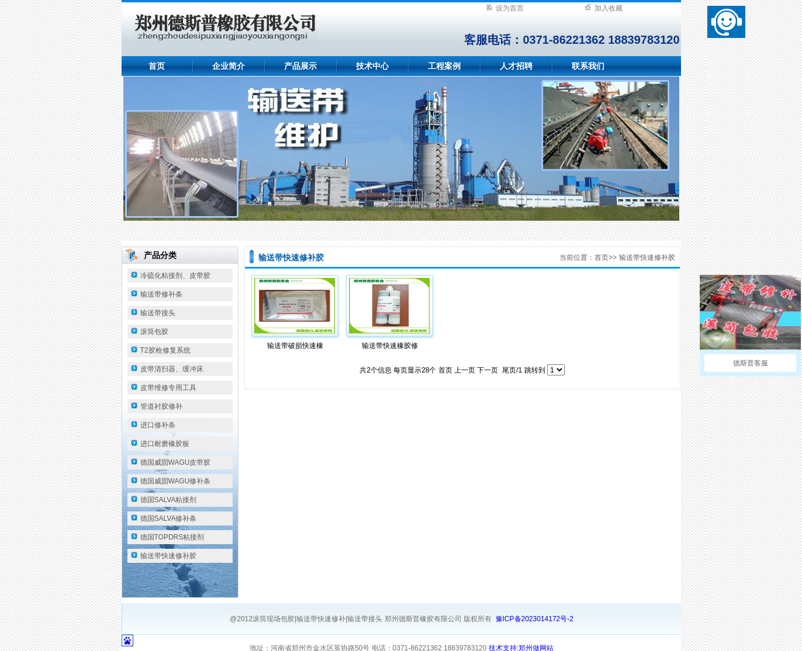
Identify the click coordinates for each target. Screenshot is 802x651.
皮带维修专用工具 (168, 388)
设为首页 (510, 8)
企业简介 (228, 66)
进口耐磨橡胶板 (164, 444)
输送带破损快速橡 (295, 346)
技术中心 (372, 66)
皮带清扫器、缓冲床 (171, 369)
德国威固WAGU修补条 (175, 481)
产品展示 (300, 66)
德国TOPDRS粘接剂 (172, 537)
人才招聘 (516, 66)
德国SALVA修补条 (168, 518)
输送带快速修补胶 (168, 556)
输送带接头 (157, 313)
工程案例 (444, 66)
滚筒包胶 (154, 332)
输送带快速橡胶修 (390, 346)
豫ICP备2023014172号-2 (534, 619)
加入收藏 (608, 8)
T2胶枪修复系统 (165, 350)
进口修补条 (157, 425)
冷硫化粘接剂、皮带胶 (175, 275)
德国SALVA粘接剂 (168, 500)
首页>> (605, 257)
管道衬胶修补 (161, 406)
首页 (156, 66)
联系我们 (588, 66)
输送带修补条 (161, 294)
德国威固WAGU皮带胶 (175, 462)
